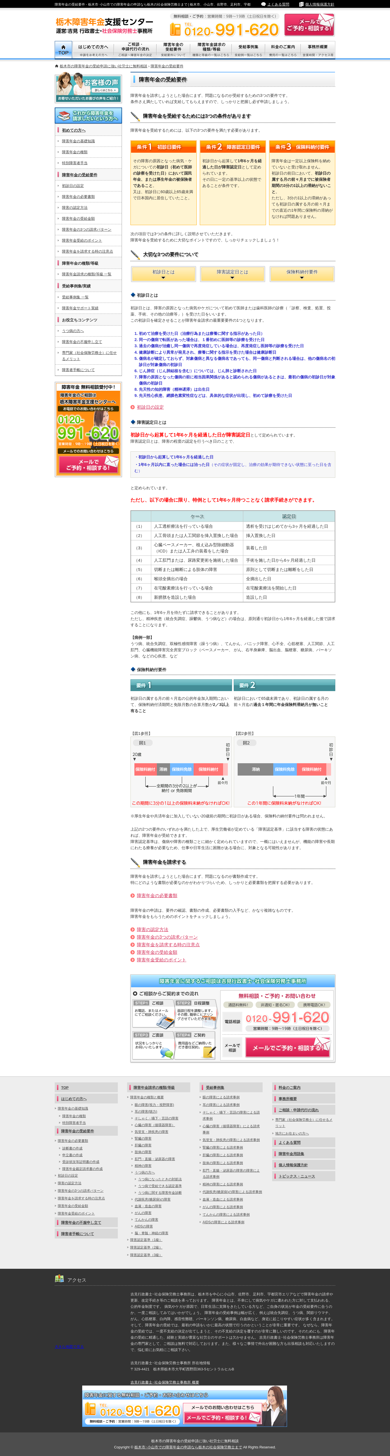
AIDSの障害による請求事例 (223, 1222)
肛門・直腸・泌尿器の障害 (155, 1159)
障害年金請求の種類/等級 (211, 50)
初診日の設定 (150, 407)
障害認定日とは (232, 271)
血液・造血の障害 (148, 1206)
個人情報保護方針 (319, 4)
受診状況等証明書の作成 (80, 1162)
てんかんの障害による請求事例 (226, 1215)
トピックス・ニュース (297, 1176)
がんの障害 (143, 1213)
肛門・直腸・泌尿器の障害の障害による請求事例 (231, 1174)
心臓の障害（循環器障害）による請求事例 (231, 1129)
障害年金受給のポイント (161, 959)
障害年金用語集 (291, 1154)
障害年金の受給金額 (157, 952)
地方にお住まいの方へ (292, 1133)
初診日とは (163, 271)
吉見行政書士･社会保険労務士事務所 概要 (164, 1382)
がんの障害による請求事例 (223, 1207)
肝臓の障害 (143, 1145)
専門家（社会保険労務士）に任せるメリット (89, 356)
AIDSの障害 (144, 1226)
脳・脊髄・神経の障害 (151, 1233)
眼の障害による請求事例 (221, 1097)
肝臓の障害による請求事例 (223, 1155)
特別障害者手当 (75, 163)
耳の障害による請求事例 (221, 1105)
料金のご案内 (283, 50)
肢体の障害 (143, 1152)
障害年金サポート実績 (80, 308)
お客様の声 (88, 87)
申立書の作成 (72, 1155)
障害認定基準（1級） (146, 1240)
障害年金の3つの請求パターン (167, 937)
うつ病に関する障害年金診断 (160, 1193)
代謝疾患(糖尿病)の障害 (153, 1199)
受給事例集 (248, 50)
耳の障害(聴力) (146, 1112)
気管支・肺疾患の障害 (151, 1132)
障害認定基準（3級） (146, 1255)
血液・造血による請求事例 (223, 1199)
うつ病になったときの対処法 (160, 1179)
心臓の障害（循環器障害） (155, 1125)
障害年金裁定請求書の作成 (82, 1169)
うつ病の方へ (73, 331)
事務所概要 (318, 50)
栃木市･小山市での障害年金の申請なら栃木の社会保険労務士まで (188, 1447)
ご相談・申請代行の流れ (299, 1110)
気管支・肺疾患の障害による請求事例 (231, 1140)
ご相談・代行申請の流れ (135, 50)
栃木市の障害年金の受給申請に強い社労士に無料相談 (103, 66)
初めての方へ (74, 130)
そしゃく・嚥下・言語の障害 (156, 1118)
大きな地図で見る (69, 1347)
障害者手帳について (78, 370)
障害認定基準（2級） (146, 1247)
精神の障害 (143, 1166)
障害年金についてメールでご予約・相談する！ (277, 1047)
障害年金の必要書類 (157, 895)
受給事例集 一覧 (75, 297)
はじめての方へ (74, 1099)
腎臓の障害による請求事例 (223, 1147)
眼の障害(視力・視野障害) (154, 1105)
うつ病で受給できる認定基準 (160, 1186)
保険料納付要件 (302, 271)
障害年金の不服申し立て (82, 342)
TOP (64, 50)
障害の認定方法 (152, 929)
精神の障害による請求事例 (223, 1184)
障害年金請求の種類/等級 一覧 (86, 274)
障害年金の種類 (75, 152)
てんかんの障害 (146, 1220)
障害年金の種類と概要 (147, 1097)
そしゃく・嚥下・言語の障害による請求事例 (231, 1115)
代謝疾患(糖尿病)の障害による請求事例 (232, 1192)
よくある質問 (278, 4)
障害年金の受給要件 (167, 66)
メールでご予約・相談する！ (88, 429)
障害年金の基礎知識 (78, 141)
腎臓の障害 (143, 1138)
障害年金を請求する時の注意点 (168, 944)
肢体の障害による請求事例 (223, 1163)
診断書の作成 (72, 1148)
